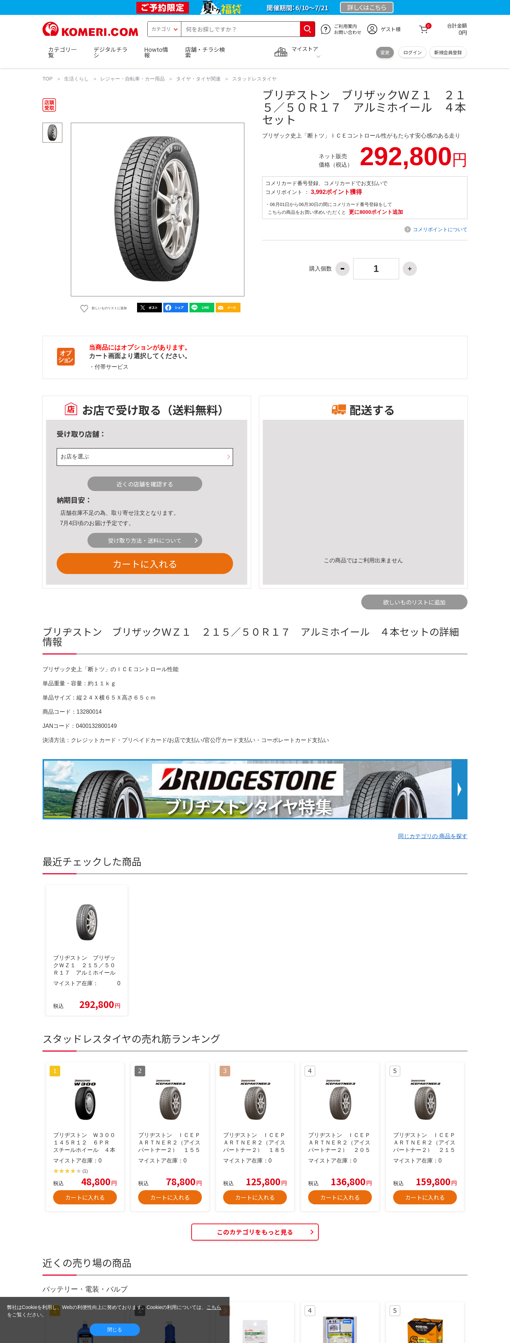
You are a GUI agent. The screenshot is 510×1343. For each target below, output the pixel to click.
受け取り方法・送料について (145, 540)
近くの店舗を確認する (145, 484)
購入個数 (320, 269)
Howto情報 (156, 52)
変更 (385, 52)
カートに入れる (145, 563)
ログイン (412, 52)
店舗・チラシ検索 (205, 52)
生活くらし (76, 79)
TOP (47, 79)
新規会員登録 (448, 52)
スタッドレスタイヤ (254, 79)
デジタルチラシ (111, 52)
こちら (213, 1307)
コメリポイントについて (440, 229)
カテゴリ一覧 (62, 52)
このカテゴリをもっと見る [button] (255, 1231)
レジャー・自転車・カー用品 (132, 79)
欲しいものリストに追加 (414, 602)
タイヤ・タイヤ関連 (198, 79)
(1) (85, 1171)
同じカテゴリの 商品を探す (433, 836)
